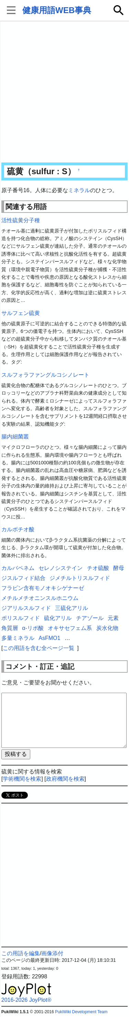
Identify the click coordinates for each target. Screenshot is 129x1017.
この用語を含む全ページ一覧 (38, 648)
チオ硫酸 (98, 568)
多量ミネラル (17, 638)
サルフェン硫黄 (20, 313)
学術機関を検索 (22, 779)
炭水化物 (107, 628)
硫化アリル (58, 618)
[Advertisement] (64, 92)
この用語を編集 (20, 953)
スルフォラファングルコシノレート (45, 375)
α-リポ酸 (33, 628)
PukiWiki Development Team (81, 1011)
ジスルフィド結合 (23, 578)
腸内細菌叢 (15, 437)
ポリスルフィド (20, 618)
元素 (113, 618)
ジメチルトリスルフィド (80, 578)
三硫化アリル (71, 608)
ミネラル (79, 190)
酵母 (118, 568)
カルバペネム (17, 568)
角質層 (9, 628)
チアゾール (90, 618)
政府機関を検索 (65, 779)
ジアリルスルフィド (26, 608)
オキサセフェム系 (70, 628)
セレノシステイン (61, 568)
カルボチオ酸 (17, 529)
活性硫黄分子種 (20, 220)
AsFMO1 (49, 638)
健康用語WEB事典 (56, 10)
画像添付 (52, 953)
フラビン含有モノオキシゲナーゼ (42, 588)
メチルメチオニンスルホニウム (39, 598)
